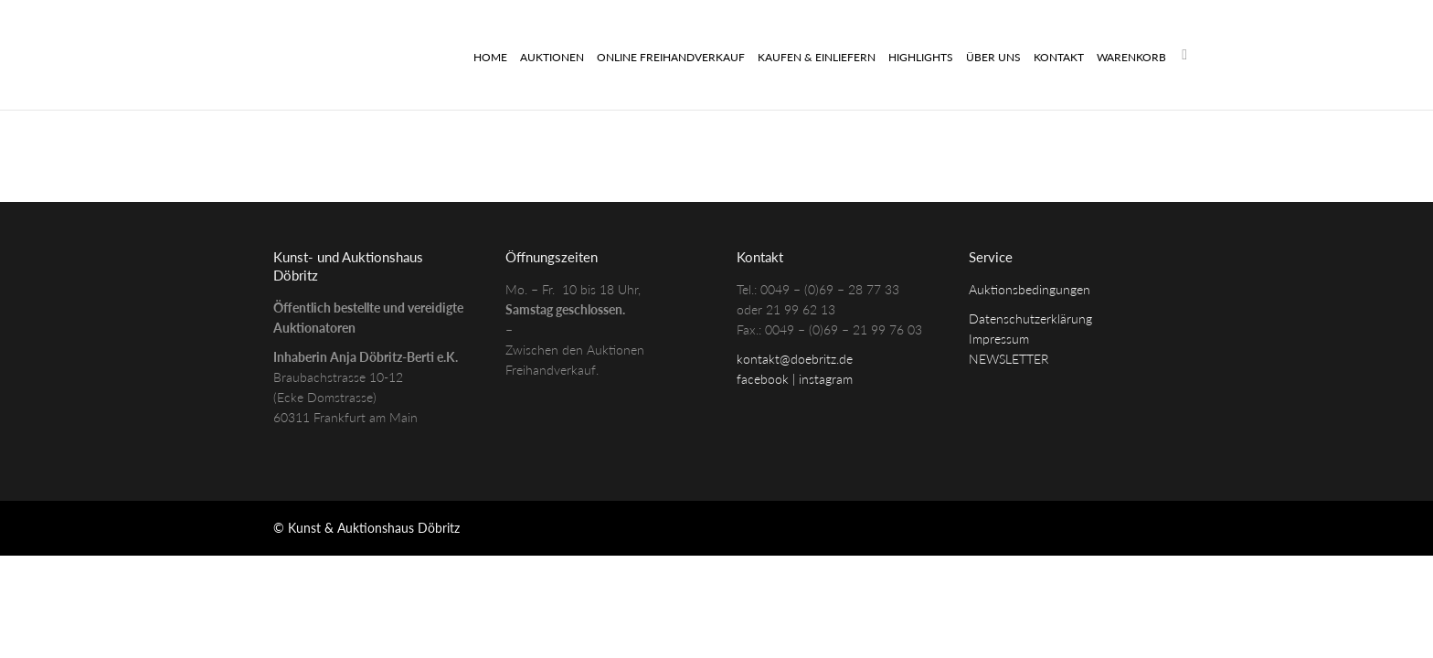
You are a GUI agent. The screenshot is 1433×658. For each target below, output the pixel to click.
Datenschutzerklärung (1030, 318)
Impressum (999, 338)
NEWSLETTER (1009, 358)
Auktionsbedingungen (1029, 289)
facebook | (768, 379)
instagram (826, 379)
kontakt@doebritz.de (795, 358)
